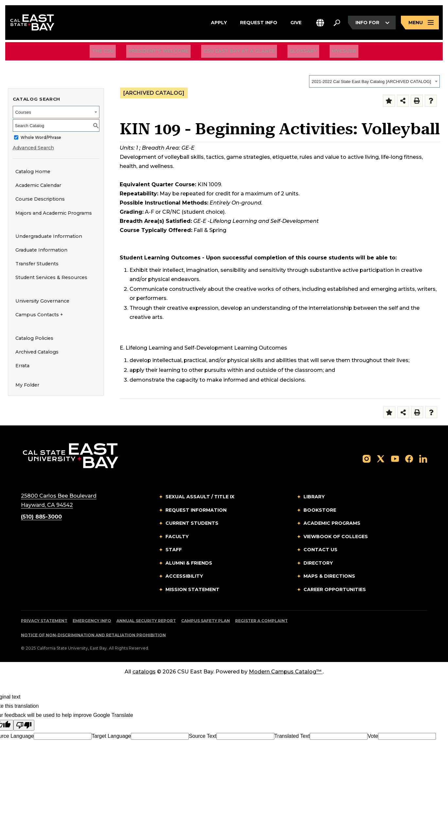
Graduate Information (41, 250)
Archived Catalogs (37, 352)
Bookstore (319, 510)
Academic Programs (331, 523)
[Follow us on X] (381, 458)
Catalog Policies (34, 338)
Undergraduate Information (48, 236)
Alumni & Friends (188, 563)
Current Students (191, 523)
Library (314, 497)
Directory (318, 563)
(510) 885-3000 (41, 517)
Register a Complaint (261, 620)
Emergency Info (92, 620)
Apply (219, 22)
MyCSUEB (335, 52)
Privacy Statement (44, 620)
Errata (22, 366)
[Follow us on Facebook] (409, 458)
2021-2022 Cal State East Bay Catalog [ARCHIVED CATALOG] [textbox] (371, 81)
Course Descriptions (40, 199)
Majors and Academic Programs (53, 213)
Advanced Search (33, 148)
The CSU (111, 53)
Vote (373, 736)
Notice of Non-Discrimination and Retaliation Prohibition (93, 635)
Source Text (202, 736)
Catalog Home (32, 171)
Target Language (111, 736)
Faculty (177, 536)
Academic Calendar (38, 185)
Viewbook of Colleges (335, 536)
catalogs (144, 672)
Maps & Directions (329, 576)
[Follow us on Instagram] (366, 458)
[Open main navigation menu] (420, 24)
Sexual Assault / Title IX (199, 497)
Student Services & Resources (51, 277)
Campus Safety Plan (205, 620)
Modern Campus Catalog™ (286, 672)
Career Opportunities (334, 589)
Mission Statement (192, 589)
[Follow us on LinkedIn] (423, 458)
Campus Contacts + (39, 315)
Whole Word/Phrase (41, 137)
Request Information (196, 510)
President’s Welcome (163, 53)
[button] (320, 23)
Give (296, 22)
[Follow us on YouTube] (395, 458)
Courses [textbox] (23, 112)
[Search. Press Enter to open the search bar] (337, 23)
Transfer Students (37, 264)
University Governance (42, 301)
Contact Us (320, 550)
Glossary (299, 53)
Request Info (258, 22)
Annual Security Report (146, 620)
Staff (173, 550)
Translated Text (292, 736)
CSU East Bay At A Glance (239, 53)
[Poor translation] (23, 725)
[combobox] (374, 81)
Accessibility (184, 576)
